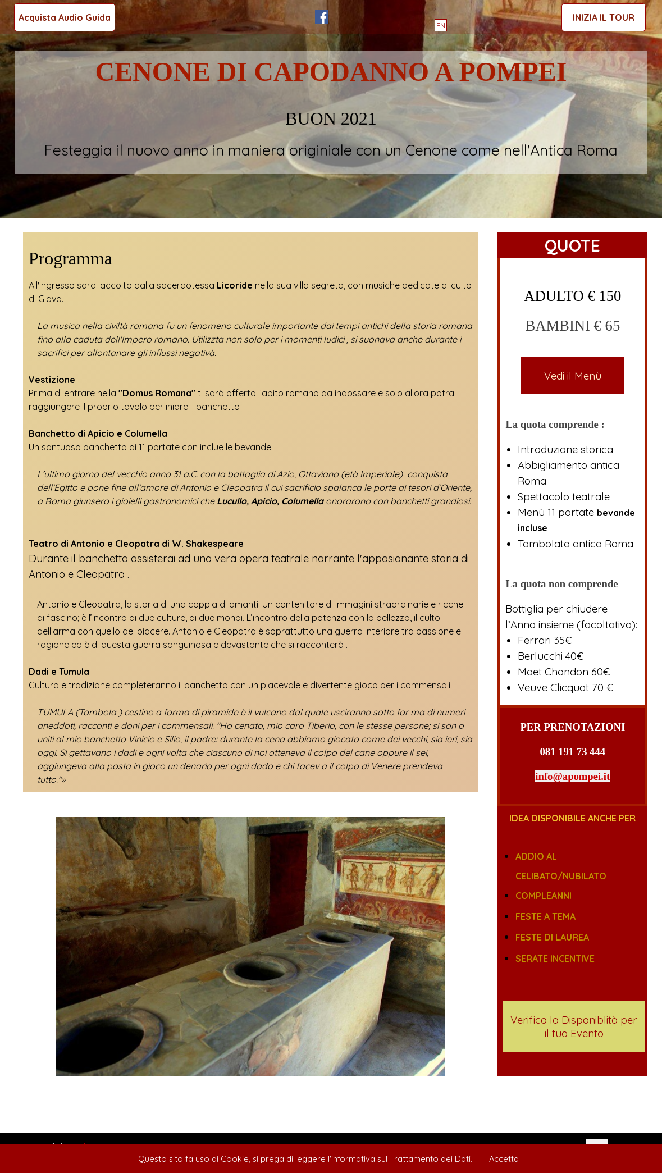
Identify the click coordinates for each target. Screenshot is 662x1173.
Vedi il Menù (572, 375)
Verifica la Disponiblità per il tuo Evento (573, 1026)
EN (440, 25)
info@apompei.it (572, 776)
